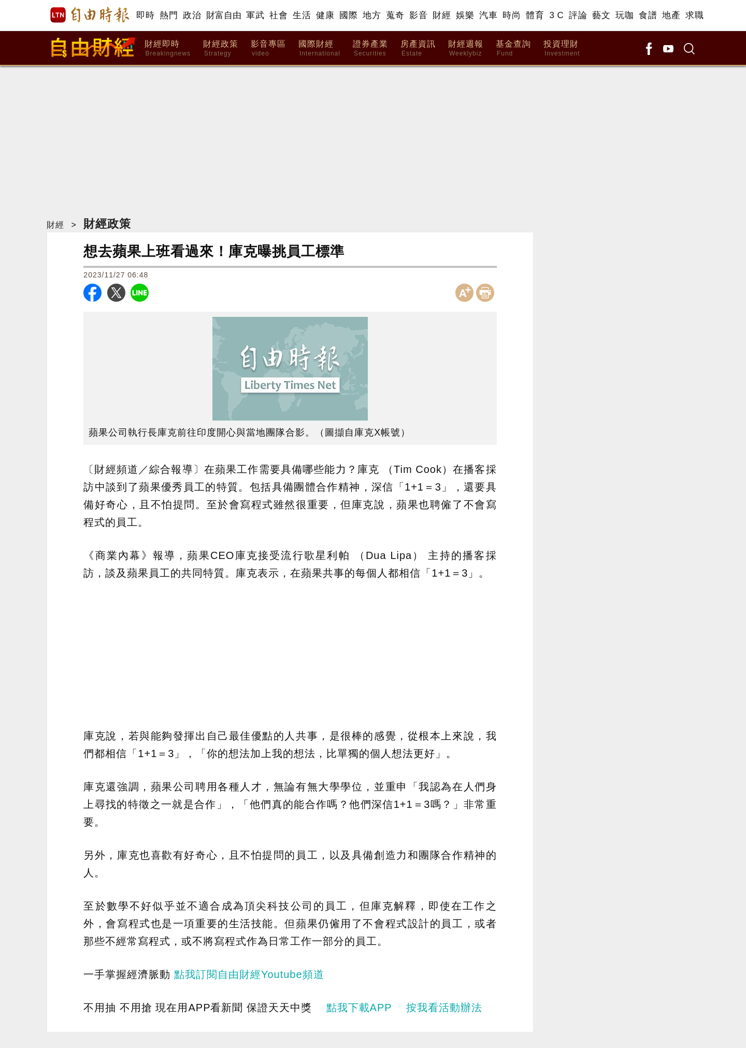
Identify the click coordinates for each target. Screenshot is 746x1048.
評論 (578, 15)
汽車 (488, 15)
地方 (372, 15)
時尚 (512, 15)
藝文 (601, 15)
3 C (556, 15)
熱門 (169, 15)
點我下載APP (359, 1007)
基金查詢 (513, 48)
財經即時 (168, 48)
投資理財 (561, 48)
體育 (535, 15)
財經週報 (465, 48)
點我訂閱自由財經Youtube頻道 (249, 974)
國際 (348, 15)
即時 (145, 15)
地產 (671, 15)
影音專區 (268, 48)
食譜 (648, 15)
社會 (278, 15)
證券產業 (370, 48)
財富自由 (223, 15)
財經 (442, 15)
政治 (192, 15)
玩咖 (624, 15)
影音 (418, 15)
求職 (694, 15)
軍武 (255, 15)
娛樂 (465, 15)
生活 (302, 15)
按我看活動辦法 (444, 1007)
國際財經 (319, 48)
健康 (325, 15)
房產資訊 (418, 48)
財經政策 (220, 48)
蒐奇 (395, 15)
